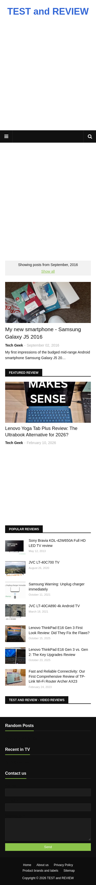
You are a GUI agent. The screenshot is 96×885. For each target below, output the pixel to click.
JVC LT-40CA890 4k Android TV (54, 606)
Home (27, 865)
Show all (48, 271)
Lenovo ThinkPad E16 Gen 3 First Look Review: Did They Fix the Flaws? (59, 630)
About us (42, 865)
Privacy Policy (63, 865)
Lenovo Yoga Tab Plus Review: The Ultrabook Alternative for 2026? (41, 431)
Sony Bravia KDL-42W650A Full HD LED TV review (57, 543)
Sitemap (69, 870)
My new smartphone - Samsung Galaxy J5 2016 (43, 333)
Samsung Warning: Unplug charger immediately (56, 586)
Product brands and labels (40, 870)
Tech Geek (14, 345)
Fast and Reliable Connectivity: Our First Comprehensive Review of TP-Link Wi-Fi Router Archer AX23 (57, 676)
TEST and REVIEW (48, 11)
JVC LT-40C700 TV (44, 562)
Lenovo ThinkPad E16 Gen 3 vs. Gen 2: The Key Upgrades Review (58, 652)
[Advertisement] (48, 76)
